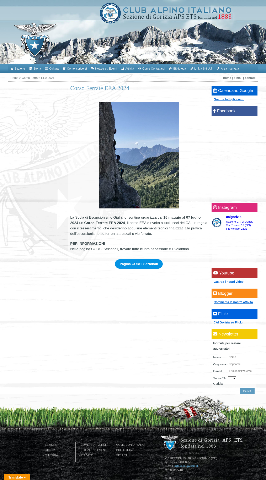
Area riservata (230, 68)
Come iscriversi (77, 68)
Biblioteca (179, 68)
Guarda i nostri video (229, 281)
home (227, 78)
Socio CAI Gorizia (220, 381)
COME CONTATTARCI (130, 444)
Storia (37, 68)
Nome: (217, 357)
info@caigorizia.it (186, 466)
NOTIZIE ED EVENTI (93, 450)
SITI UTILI (122, 455)
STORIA (50, 450)
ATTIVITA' (86, 455)
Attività (129, 68)
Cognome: (220, 364)
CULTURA (51, 455)
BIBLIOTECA (124, 450)
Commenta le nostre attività (233, 302)
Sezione (20, 68)
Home (14, 78)
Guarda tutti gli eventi (229, 99)
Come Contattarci (153, 68)
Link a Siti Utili (203, 68)
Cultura (54, 68)
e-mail (238, 78)
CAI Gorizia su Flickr (228, 322)
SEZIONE (51, 444)
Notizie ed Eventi (106, 68)
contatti (250, 78)
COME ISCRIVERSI (93, 444)
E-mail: (218, 371)
